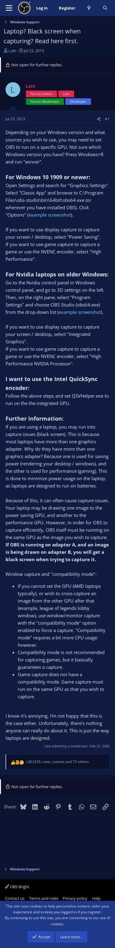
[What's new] (89, 8)
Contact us (15, 898)
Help (96, 898)
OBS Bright (17, 886)
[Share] (99, 119)
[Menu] (9, 8)
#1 (107, 118)
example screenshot (50, 215)
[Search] (105, 8)
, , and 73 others (57, 761)
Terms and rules (43, 898)
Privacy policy (75, 898)
